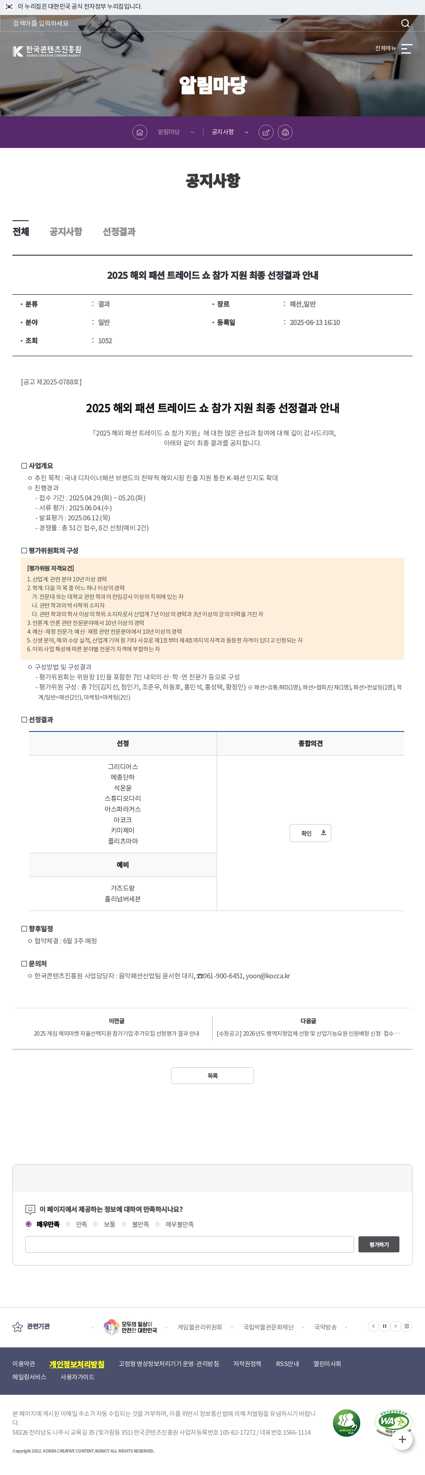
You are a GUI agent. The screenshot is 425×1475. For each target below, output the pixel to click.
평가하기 (378, 1245)
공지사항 (223, 132)
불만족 (143, 1225)
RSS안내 (287, 1364)
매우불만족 (184, 1225)
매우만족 (48, 1224)
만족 (83, 1225)
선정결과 (119, 231)
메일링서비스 (29, 1377)
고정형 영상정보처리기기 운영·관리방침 (169, 1364)
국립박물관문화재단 (268, 1327)
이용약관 (23, 1364)
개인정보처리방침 (76, 1364)
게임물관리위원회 (200, 1327)
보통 (112, 1225)
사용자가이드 (77, 1377)
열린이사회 (327, 1364)
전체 (20, 231)
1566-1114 (296, 1432)
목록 (213, 1075)
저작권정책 (247, 1364)
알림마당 (169, 132)
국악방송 (325, 1327)
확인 (306, 833)
